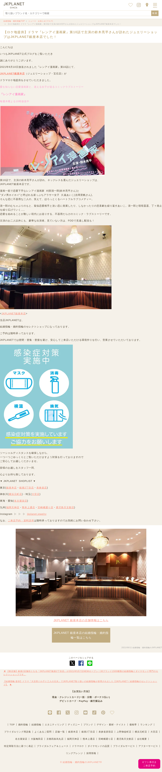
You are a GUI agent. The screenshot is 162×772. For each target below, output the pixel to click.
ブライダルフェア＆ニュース (52, 746)
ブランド (88, 724)
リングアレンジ (74, 753)
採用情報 (91, 753)
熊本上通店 (28, 507)
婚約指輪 (23, 724)
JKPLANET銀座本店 (12, 73)
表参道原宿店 (106, 731)
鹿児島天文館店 (65, 507)
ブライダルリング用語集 (17, 731)
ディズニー (74, 724)
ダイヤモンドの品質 (99, 746)
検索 (154, 13)
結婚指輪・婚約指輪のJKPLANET (147, 648)
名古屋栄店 (20, 500)
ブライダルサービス (124, 746)
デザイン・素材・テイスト (111, 724)
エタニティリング (54, 724)
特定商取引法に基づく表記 (18, 746)
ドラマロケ (78, 746)
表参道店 (41, 487)
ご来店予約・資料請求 (21, 520)
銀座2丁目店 (26, 487)
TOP (12, 724)
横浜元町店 (15, 494)
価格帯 (133, 724)
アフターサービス (148, 746)
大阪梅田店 (37, 739)
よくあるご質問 (43, 731)
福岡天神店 (12, 507)
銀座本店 (11, 487)
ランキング (146, 724)
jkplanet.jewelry (37, 514)
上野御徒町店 (124, 731)
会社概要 (142, 739)
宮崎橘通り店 (45, 507)
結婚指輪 (36, 724)
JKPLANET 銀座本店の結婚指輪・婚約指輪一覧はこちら (80, 635)
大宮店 (36, 494)
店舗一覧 (60, 731)
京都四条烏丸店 (55, 739)
